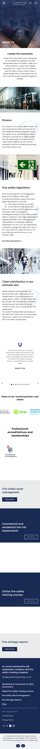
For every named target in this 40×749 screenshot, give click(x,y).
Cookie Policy (7, 716)
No (23, 746)
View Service (9, 499)
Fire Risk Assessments (11, 241)
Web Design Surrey (9, 711)
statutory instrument (18, 217)
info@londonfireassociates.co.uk (16, 677)
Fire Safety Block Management (16, 695)
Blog (4, 704)
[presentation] (2, 383)
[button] (11, 384)
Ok (18, 746)
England (5, 220)
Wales (14, 220)
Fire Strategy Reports (12, 700)
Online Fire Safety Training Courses (17, 691)
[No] (37, 741)
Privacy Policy (8, 720)
